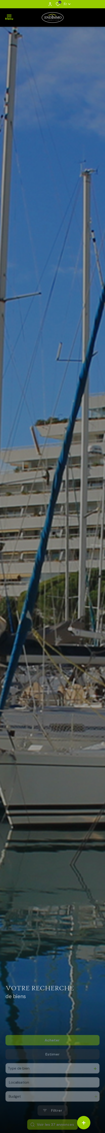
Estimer (52, 1066)
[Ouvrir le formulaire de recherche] (53, 1123)
